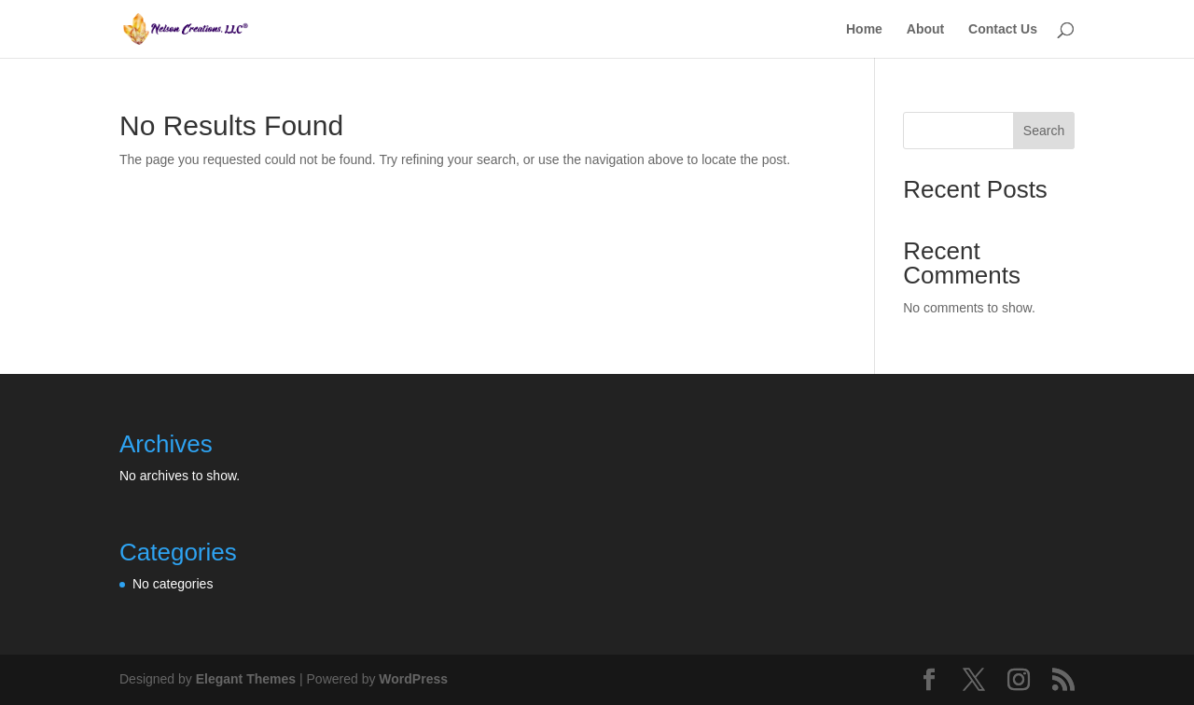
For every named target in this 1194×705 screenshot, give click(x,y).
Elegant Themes (246, 678)
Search (1043, 130)
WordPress (413, 678)
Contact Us (1002, 29)
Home (864, 29)
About (925, 29)
